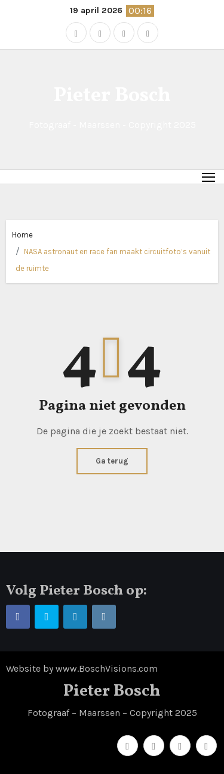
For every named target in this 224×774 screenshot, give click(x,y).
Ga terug (112, 460)
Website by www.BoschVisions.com (82, 668)
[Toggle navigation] (209, 177)
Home (22, 234)
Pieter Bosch (112, 96)
